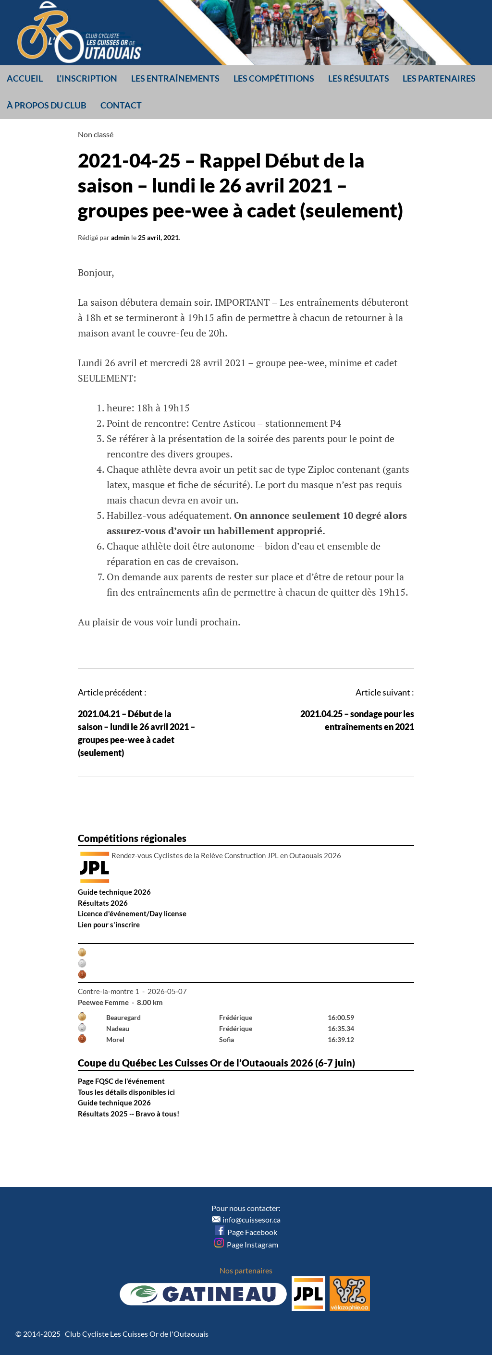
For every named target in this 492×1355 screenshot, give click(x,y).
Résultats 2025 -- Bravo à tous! (128, 1113)
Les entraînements (175, 78)
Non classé (95, 134)
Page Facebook (246, 1231)
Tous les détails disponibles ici (126, 1092)
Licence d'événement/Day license (132, 913)
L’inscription (87, 78)
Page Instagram (246, 1244)
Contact (121, 105)
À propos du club (46, 105)
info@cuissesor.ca (251, 1219)
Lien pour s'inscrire (109, 924)
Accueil (25, 78)
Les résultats (358, 78)
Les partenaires (439, 78)
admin (120, 237)
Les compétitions (274, 78)
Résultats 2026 (103, 903)
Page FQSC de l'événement (121, 1081)
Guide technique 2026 (114, 891)
